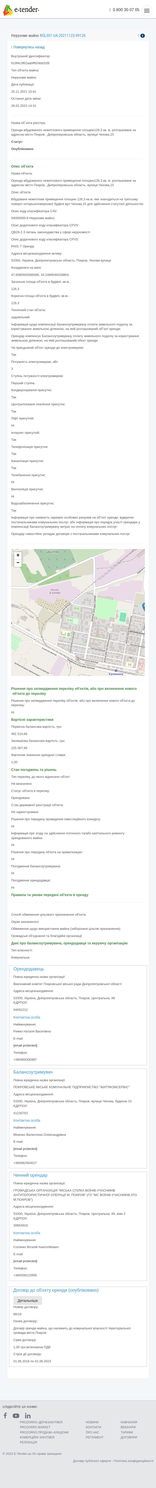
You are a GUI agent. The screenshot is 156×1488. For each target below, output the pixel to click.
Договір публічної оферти (92, 1461)
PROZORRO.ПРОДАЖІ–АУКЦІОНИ (44, 1432)
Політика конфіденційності (134, 1461)
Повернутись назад (28, 47)
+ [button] (18, 555)
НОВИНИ (92, 1422)
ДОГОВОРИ (129, 1437)
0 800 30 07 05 (124, 10)
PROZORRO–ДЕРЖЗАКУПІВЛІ (41, 1422)
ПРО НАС (92, 1432)
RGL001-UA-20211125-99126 (63, 35)
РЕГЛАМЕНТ (95, 1437)
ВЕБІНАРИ (128, 1427)
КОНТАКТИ (93, 1427)
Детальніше (28, 1300)
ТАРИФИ (127, 1432)
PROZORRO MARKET (35, 1427)
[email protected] (25, 1045)
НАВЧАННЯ (129, 1422)
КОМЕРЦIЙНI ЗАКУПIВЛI (37, 1437)
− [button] (18, 563)
